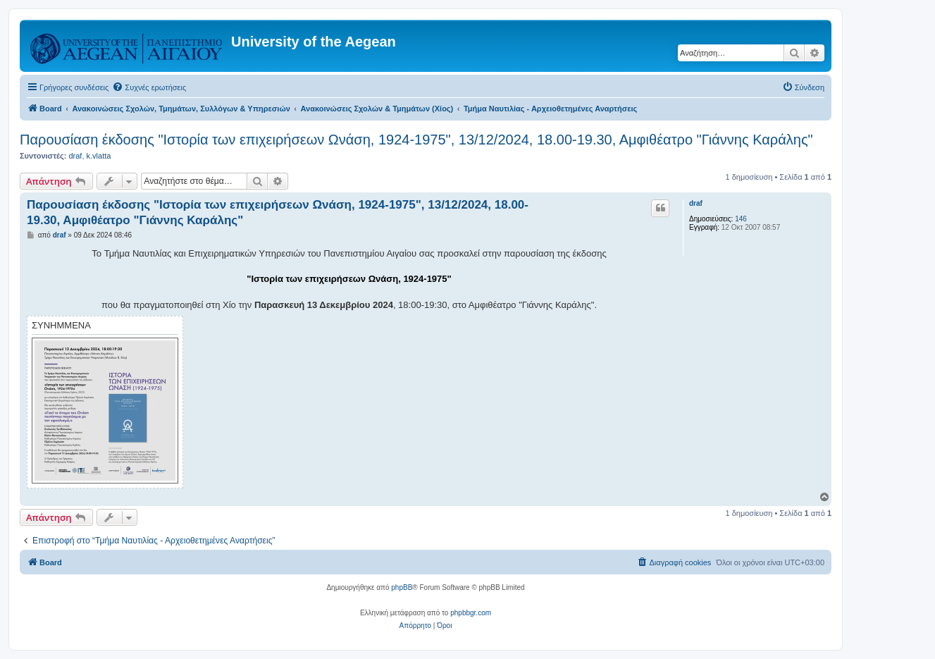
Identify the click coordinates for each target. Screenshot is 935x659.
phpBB (401, 587)
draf (75, 156)
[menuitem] (149, 87)
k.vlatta (99, 156)
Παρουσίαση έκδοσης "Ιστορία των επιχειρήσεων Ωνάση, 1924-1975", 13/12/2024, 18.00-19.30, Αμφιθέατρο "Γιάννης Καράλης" (416, 139)
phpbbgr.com (470, 613)
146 (741, 219)
